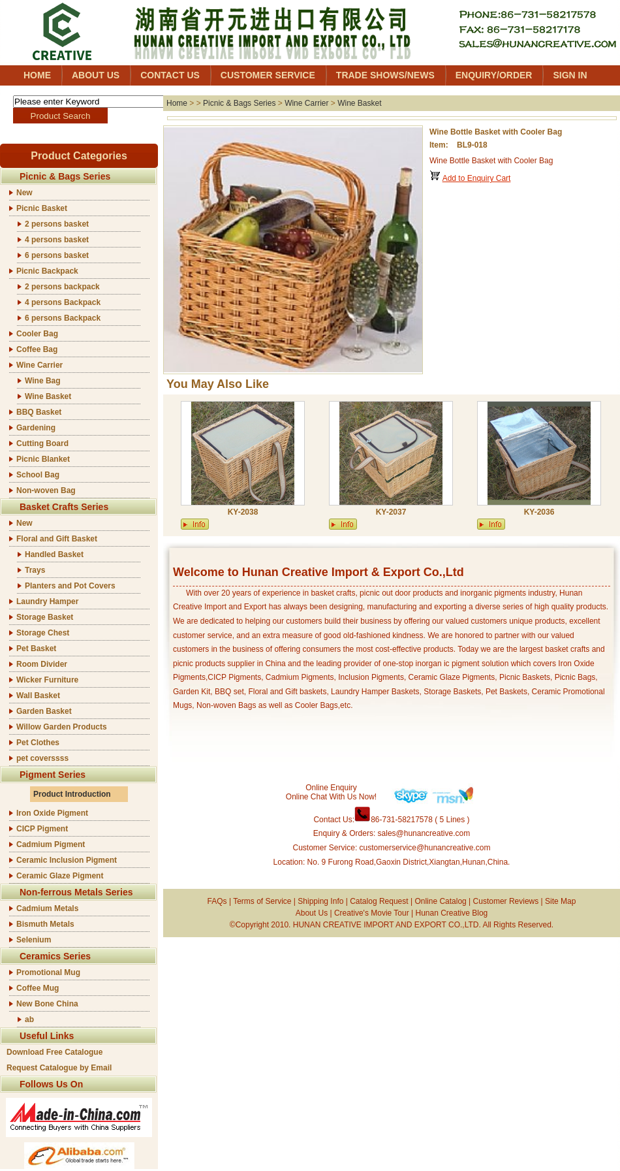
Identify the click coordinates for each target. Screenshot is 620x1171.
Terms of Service (262, 901)
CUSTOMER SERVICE (268, 75)
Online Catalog (440, 901)
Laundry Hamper (47, 601)
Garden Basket (44, 711)
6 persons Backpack (63, 318)
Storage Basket (44, 617)
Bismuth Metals (45, 924)
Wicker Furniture (47, 679)
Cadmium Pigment (50, 844)
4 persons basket (57, 239)
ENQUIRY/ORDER (494, 75)
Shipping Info (320, 901)
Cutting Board (42, 443)
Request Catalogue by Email (59, 1067)
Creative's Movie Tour (371, 913)
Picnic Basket (41, 208)
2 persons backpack (62, 286)
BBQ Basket (38, 412)
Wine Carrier (39, 365)
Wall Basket (38, 695)
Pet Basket (36, 648)
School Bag (37, 474)
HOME (37, 75)
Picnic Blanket (43, 459)
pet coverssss (42, 758)
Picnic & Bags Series (239, 103)
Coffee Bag (36, 349)
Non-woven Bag (46, 490)
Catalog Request (379, 901)
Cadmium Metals (47, 908)
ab (29, 1019)
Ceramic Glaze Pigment (59, 875)
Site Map (560, 901)
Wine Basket (48, 396)
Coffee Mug (37, 988)
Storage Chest (42, 632)
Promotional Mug (48, 972)
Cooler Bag (37, 333)
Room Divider (41, 664)
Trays (35, 570)
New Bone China (47, 1003)
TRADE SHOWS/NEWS (385, 75)
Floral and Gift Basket (56, 538)
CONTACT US (170, 75)
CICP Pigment (42, 828)
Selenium (33, 939)
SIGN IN (570, 75)
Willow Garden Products (61, 726)
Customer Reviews (506, 901)
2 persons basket (57, 224)
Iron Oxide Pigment (52, 813)
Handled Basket (54, 554)
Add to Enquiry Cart (476, 178)
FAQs (217, 901)
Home (176, 103)
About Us (312, 913)
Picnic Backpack (47, 271)
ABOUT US (95, 75)
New (24, 192)
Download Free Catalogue (54, 1052)
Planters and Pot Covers (70, 585)
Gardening (35, 427)
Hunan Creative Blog (452, 913)
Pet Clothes (37, 742)
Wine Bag (43, 380)
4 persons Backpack (63, 302)
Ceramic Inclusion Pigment (66, 860)
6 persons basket (57, 255)
